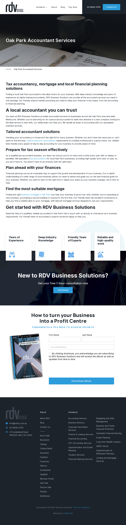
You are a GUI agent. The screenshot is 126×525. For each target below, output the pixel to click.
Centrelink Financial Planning (109, 433)
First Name (54, 335)
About (54, 7)
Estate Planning (103, 437)
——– (42, 431)
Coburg (43, 444)
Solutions (41, 7)
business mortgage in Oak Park (36, 194)
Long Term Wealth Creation (108, 442)
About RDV (45, 418)
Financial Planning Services (80, 459)
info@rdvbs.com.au (16, 423)
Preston (43, 491)
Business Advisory (76, 422)
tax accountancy (38, 158)
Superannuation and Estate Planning (80, 449)
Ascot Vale (45, 435)
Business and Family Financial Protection (105, 427)
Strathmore (45, 496)
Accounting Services (77, 418)
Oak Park (44, 483)
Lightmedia (68, 513)
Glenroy (43, 466)
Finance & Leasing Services (80, 434)
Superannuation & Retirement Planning (105, 452)
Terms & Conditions (81, 507)
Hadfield (43, 474)
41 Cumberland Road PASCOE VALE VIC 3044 (19, 433)
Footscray (44, 461)
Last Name (87, 335)
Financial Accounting (77, 438)
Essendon (44, 453)
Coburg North (46, 448)
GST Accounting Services (79, 443)
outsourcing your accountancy (40, 140)
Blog (63, 7)
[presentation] (67, 369)
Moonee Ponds (47, 478)
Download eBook (81, 381)
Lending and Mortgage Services (106, 459)
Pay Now (73, 7)
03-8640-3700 (14, 427)
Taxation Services (76, 455)
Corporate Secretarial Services (77, 428)
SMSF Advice (102, 446)
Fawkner (44, 457)
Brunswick (44, 440)
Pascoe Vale (45, 487)
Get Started (63, 290)
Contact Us (111, 7)
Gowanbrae (45, 470)
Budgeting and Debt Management (105, 420)
